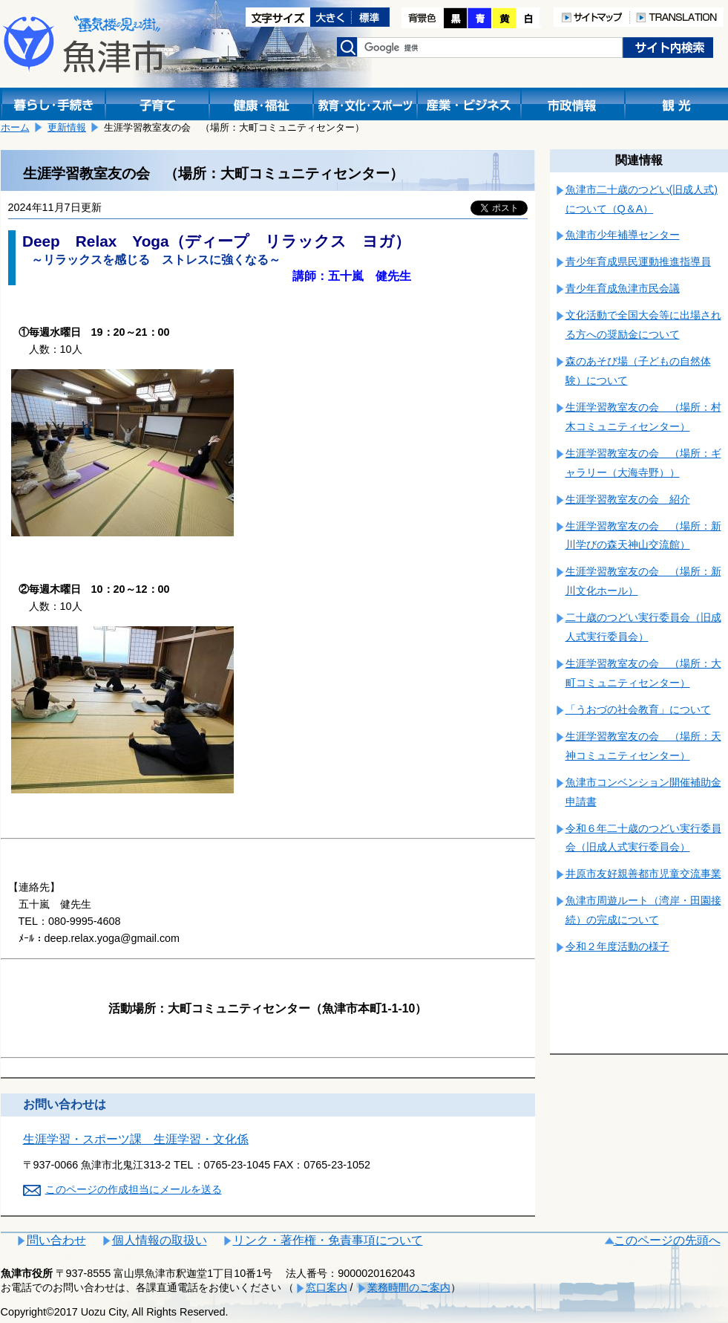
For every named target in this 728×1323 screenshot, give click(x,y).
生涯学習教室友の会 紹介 (627, 499)
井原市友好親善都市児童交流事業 (643, 874)
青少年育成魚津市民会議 (622, 288)
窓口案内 (326, 1287)
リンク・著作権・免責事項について (328, 1240)
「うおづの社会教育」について (638, 709)
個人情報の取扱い (159, 1240)
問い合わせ (56, 1240)
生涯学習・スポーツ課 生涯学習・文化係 (136, 1139)
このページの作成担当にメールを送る (133, 1189)
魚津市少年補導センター (622, 235)
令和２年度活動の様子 (617, 946)
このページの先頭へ (667, 1240)
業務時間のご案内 (408, 1287)
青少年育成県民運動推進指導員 (638, 261)
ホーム (15, 127)
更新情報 (66, 127)
